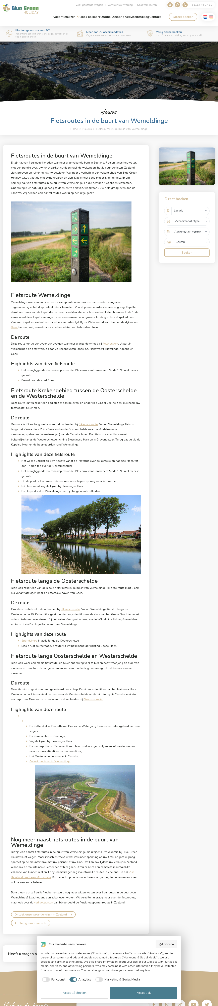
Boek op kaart (90, 17)
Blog (145, 17)
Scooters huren (144, 5)
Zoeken (186, 250)
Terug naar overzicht (32, 923)
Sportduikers (29, 640)
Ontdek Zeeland (112, 17)
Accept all (144, 993)
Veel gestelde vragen (86, 5)
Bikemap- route (88, 424)
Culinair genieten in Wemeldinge (50, 761)
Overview (166, 944)
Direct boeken (183, 17)
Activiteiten (133, 17)
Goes (14, 327)
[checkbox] (53, 979)
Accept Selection (75, 993)
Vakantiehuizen (64, 17)
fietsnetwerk (111, 344)
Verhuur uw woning (117, 5)
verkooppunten (43, 902)
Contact (155, 17)
